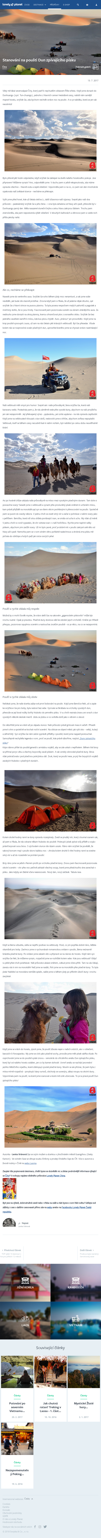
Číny (7, 1175)
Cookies (6, 1503)
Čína (4, 66)
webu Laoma (30, 1163)
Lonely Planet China (56, 1175)
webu (49, 1207)
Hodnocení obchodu (12, 1522)
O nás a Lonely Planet (13, 1519)
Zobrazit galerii (82, 66)
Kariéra (6, 1506)
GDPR (5, 1516)
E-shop (66, 4)
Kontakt (6, 1509)
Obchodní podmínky (12, 1512)
